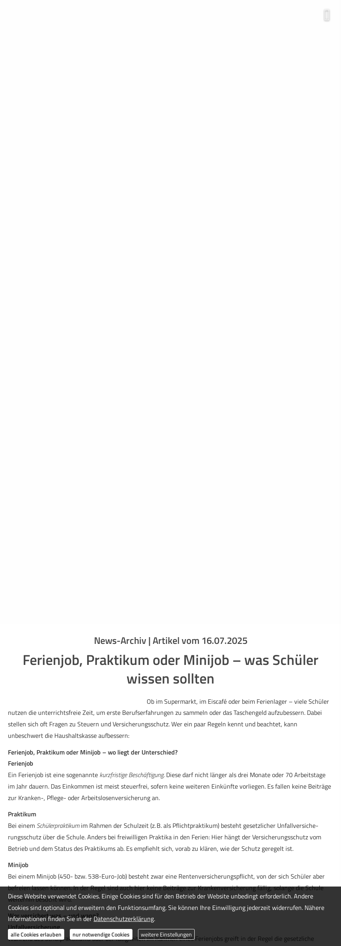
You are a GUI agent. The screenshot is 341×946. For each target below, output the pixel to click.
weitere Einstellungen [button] (166, 934)
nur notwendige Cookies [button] (101, 934)
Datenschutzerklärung (124, 918)
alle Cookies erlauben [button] (36, 934)
